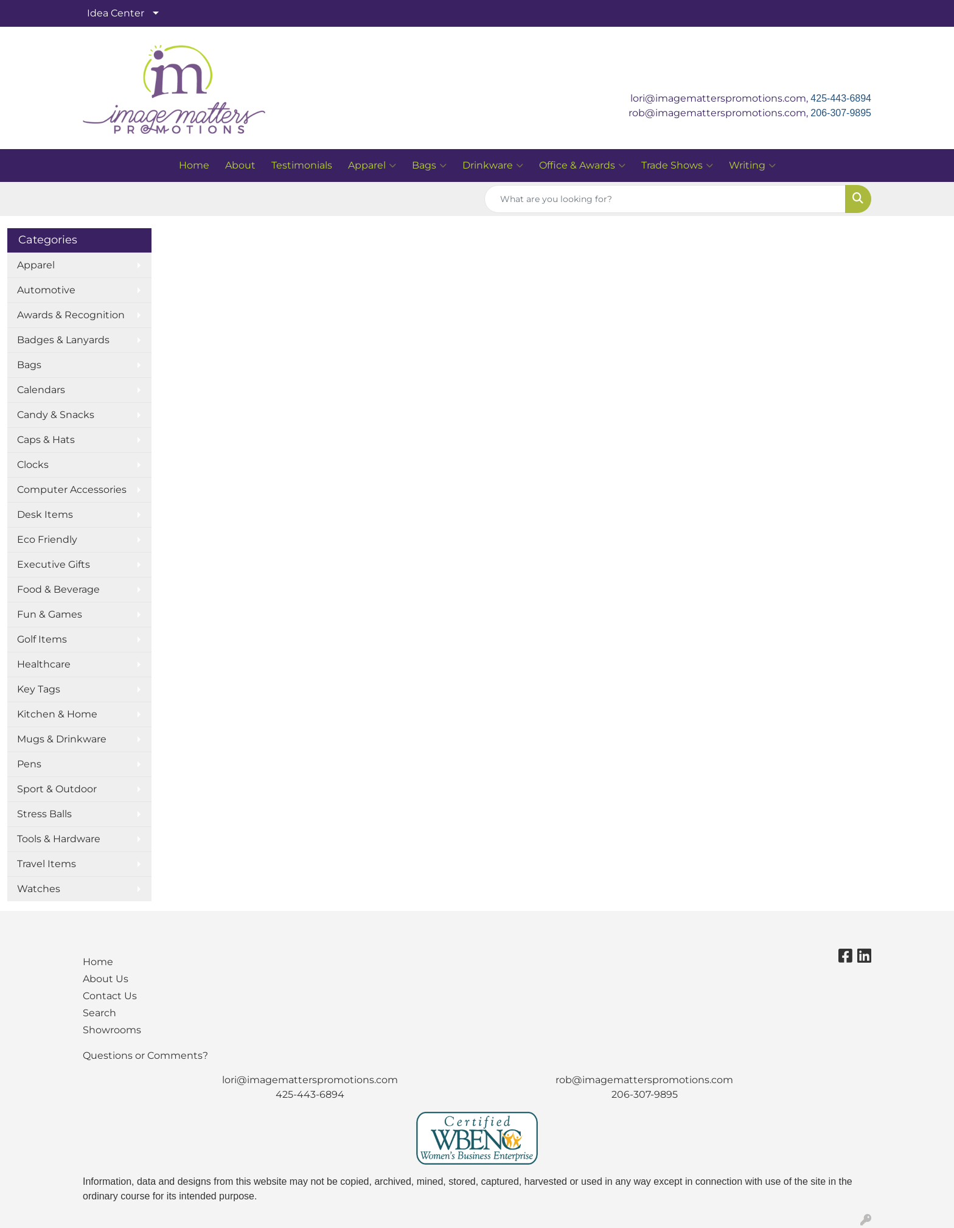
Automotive (46, 290)
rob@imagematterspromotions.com (644, 1080)
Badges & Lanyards (63, 340)
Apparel (372, 165)
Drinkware (492, 165)
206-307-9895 (840, 113)
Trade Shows (677, 165)
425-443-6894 (840, 98)
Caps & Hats (46, 439)
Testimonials (301, 165)
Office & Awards (582, 165)
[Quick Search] (665, 199)
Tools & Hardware (58, 839)
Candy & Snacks (55, 414)
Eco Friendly (47, 539)
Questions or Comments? (145, 1055)
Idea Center (115, 13)
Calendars (41, 390)
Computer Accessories (72, 489)
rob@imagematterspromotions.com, (719, 113)
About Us (105, 979)
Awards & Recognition (71, 315)
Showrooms (112, 1030)
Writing (752, 165)
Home (194, 165)
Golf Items (42, 639)
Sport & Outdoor (57, 789)
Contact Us (110, 996)
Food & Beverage (58, 589)
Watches (38, 889)
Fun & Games (49, 614)
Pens (29, 764)
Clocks (33, 464)
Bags (429, 165)
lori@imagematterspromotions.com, (720, 98)
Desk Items (45, 514)
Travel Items (46, 864)
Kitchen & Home (57, 714)
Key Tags (38, 689)
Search (99, 1013)
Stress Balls (44, 814)
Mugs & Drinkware (61, 739)
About (240, 165)
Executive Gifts (53, 564)
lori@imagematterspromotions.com (310, 1080)
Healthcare (44, 664)
